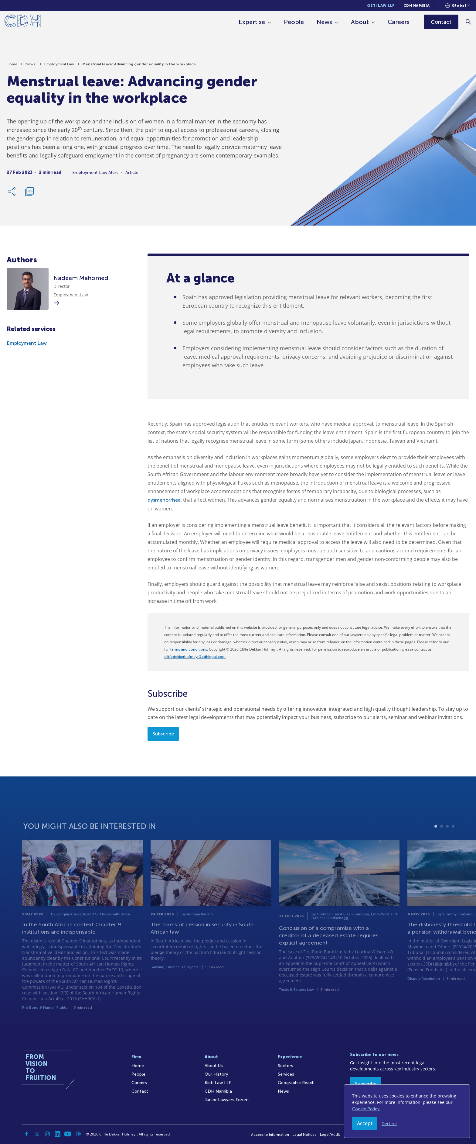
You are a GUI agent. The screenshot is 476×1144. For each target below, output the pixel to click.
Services (286, 1074)
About (360, 22)
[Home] (23, 22)
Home (12, 66)
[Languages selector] (457, 5)
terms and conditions (188, 649)
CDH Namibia (416, 5)
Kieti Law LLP (380, 5)
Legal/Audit (330, 1134)
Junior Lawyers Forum (227, 1099)
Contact (139, 1091)
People (294, 22)
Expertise (252, 22)
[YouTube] (68, 1134)
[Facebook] (27, 1134)
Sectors (285, 1065)
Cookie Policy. (366, 1108)
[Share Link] (12, 193)
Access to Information (270, 1134)
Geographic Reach (296, 1082)
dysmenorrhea (164, 500)
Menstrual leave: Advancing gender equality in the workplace (139, 66)
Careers (399, 22)
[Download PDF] (29, 193)
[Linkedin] (58, 1134)
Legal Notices (304, 1134)
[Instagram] (47, 1134)
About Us (214, 1065)
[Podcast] (78, 1134)
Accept (364, 1123)
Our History (216, 1074)
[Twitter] (37, 1134)
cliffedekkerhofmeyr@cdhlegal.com (195, 657)
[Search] (468, 21)
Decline (389, 1123)
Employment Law (59, 66)
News (324, 22)
